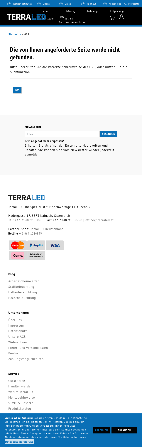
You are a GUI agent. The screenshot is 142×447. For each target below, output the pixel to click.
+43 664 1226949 (30, 233)
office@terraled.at (99, 220)
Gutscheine (16, 381)
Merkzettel (134, 3)
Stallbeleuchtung (21, 287)
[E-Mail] (62, 134)
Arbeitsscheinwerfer (23, 281)
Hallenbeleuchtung (22, 292)
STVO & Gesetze (20, 403)
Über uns (15, 320)
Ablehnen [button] (101, 430)
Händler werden (20, 386)
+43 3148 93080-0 (28, 220)
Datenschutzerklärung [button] (19, 441)
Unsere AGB (17, 337)
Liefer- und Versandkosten (28, 348)
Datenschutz (17, 331)
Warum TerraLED (20, 392)
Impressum (16, 325)
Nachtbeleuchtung (22, 298)
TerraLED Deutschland (47, 229)
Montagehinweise (21, 397)
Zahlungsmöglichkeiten (26, 359)
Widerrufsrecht (19, 342)
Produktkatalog (19, 409)
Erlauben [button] (124, 430)
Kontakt (14, 353)
